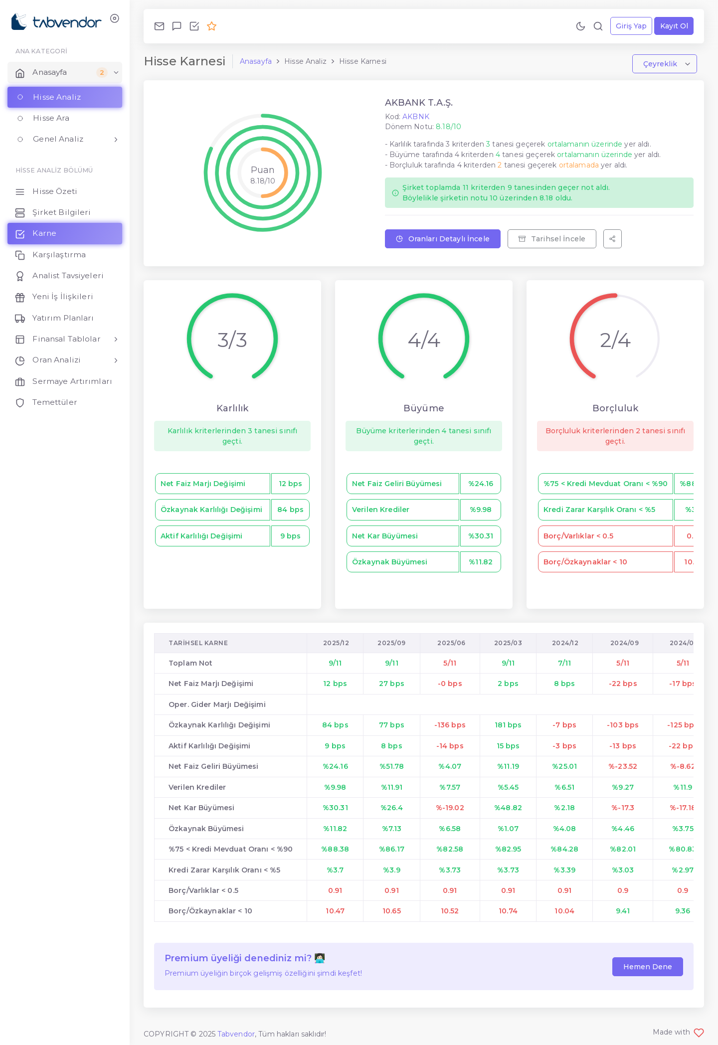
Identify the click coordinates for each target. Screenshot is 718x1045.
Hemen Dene (647, 966)
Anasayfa (256, 61)
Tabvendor (236, 1034)
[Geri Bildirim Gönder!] (176, 25)
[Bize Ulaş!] (159, 25)
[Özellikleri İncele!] (194, 25)
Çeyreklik (661, 63)
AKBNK (415, 116)
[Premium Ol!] (211, 25)
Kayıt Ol (674, 25)
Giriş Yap (631, 25)
